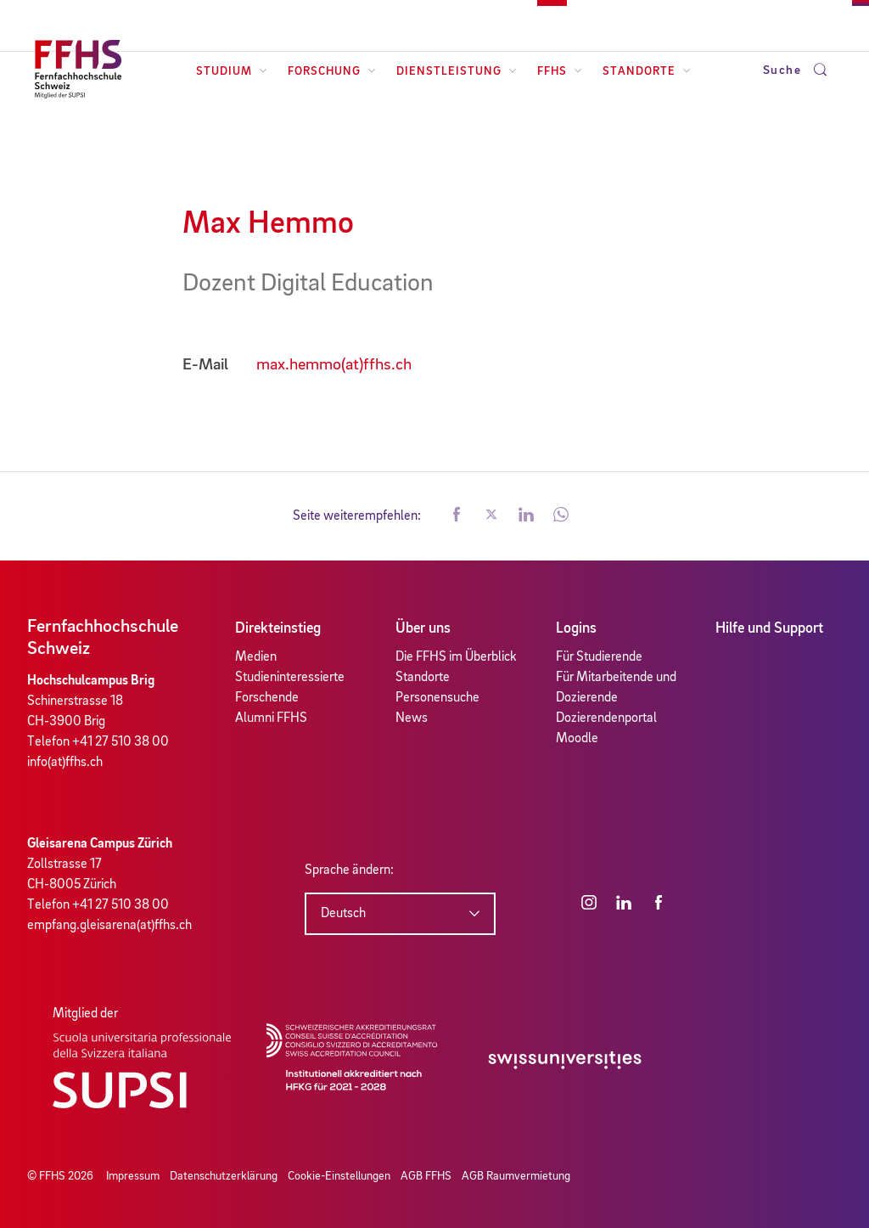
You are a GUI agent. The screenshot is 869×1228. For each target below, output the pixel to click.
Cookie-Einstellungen (339, 1176)
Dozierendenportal (606, 718)
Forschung (332, 71)
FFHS (559, 71)
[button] (456, 516)
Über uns (423, 628)
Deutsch (343, 914)
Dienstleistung (456, 71)
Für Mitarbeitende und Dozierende (616, 688)
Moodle (577, 739)
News (411, 718)
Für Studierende (599, 657)
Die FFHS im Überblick (456, 657)
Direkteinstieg (278, 628)
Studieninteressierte (290, 677)
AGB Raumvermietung (516, 1176)
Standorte (647, 71)
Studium (231, 71)
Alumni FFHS (271, 718)
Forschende (267, 698)
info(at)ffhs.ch (65, 762)
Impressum (133, 1176)
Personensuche (437, 698)
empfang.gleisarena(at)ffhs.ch (109, 925)
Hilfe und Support (769, 628)
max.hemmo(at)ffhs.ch (334, 365)
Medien (256, 657)
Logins (576, 628)
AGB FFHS (426, 1176)
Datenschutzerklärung (224, 1176)
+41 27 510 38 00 (120, 742)
